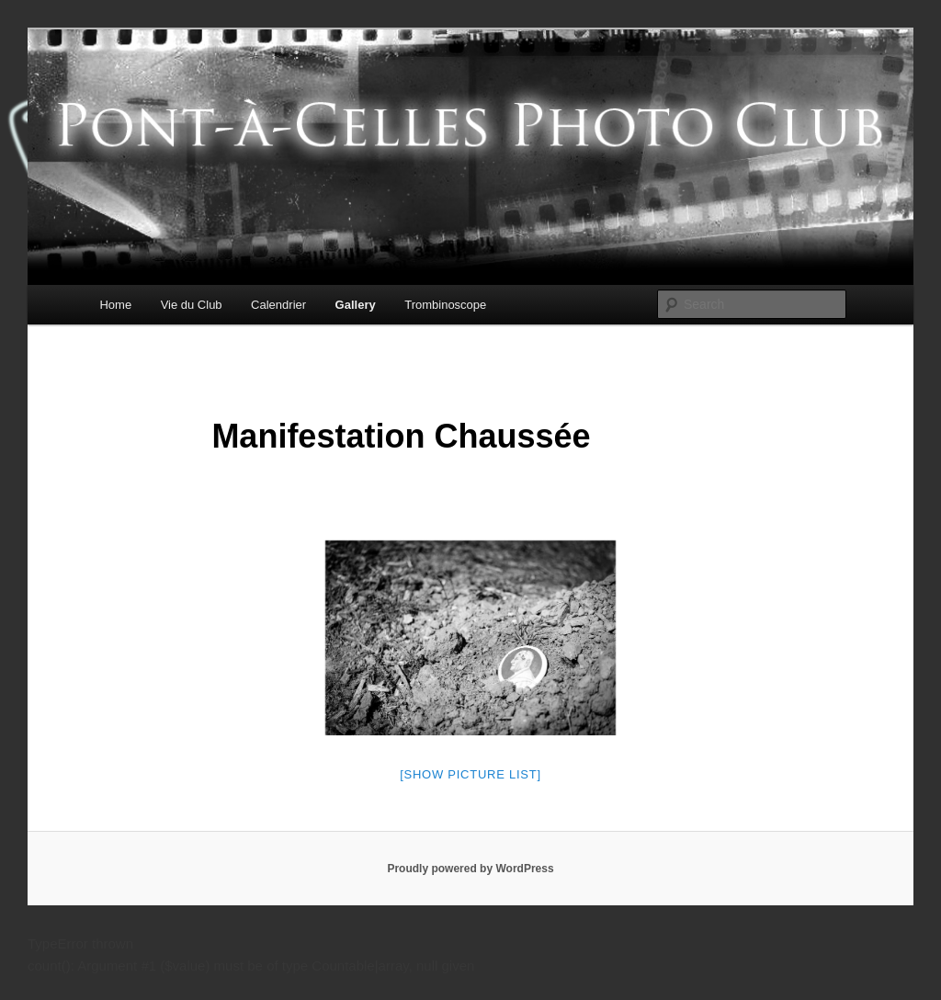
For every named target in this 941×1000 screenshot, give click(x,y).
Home (115, 305)
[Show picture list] (470, 774)
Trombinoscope (445, 305)
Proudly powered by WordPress (470, 868)
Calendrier (278, 305)
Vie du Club (191, 305)
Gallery (355, 305)
